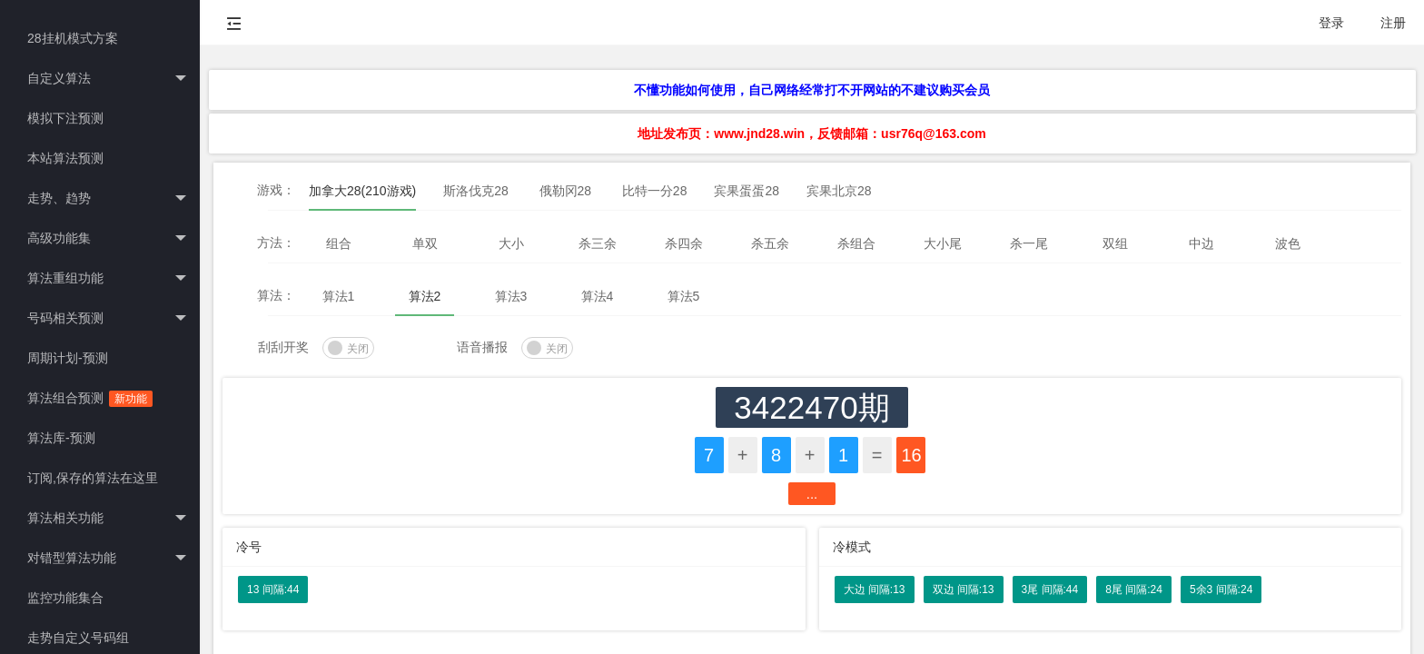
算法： (276, 295)
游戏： (276, 190)
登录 (1331, 22)
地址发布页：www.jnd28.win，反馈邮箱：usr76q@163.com (811, 133)
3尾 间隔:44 (1050, 589)
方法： (276, 242)
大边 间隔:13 (874, 589)
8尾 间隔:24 (1133, 589)
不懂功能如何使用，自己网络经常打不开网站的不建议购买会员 (812, 90)
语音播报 (482, 347)
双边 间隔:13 (963, 589)
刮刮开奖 (283, 347)
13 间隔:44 (273, 589)
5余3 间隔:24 (1221, 589)
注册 (1393, 22)
